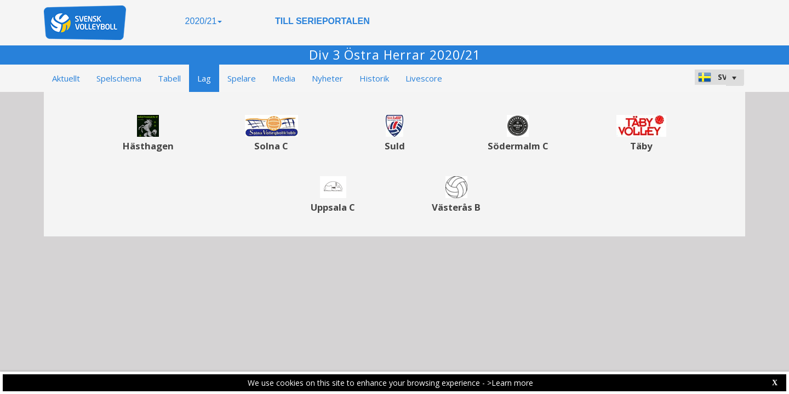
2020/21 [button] (203, 21)
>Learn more (510, 383)
